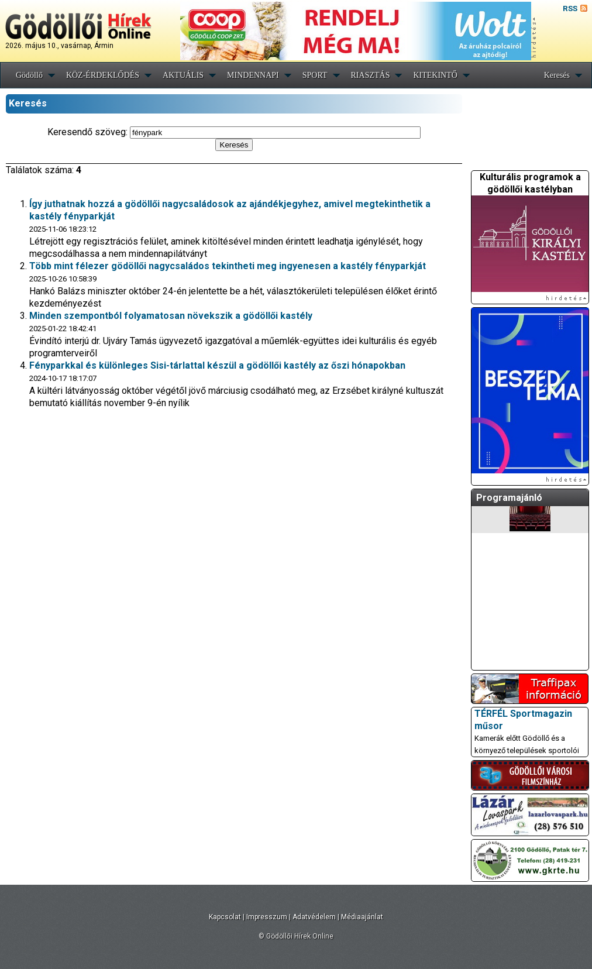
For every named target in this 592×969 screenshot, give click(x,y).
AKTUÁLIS (183, 75)
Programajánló (509, 497)
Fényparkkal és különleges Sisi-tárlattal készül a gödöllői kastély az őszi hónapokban (217, 365)
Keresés (557, 75)
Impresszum (266, 917)
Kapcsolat (225, 917)
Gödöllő (29, 75)
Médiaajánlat (362, 917)
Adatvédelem (314, 917)
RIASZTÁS (370, 75)
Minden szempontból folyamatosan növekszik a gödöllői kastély (170, 315)
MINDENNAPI (253, 75)
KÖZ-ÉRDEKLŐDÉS (102, 75)
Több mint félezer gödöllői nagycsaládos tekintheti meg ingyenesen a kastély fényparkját (227, 266)
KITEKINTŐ (435, 75)
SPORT (315, 75)
